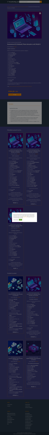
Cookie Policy (25, 216)
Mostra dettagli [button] (16, 219)
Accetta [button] (21, 219)
